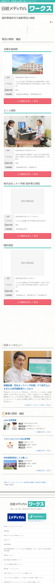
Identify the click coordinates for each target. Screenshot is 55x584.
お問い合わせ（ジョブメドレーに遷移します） (18, 573)
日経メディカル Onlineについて (14, 535)
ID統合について (9, 555)
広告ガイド (7, 540)
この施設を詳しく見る (27, 101)
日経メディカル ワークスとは (13, 526)
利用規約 (6, 531)
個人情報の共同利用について (13, 560)
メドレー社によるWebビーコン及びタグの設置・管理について (23, 577)
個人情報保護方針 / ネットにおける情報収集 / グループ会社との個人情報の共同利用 (27, 550)
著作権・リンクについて (11, 569)
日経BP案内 (7, 544)
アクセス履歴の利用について (13, 564)
